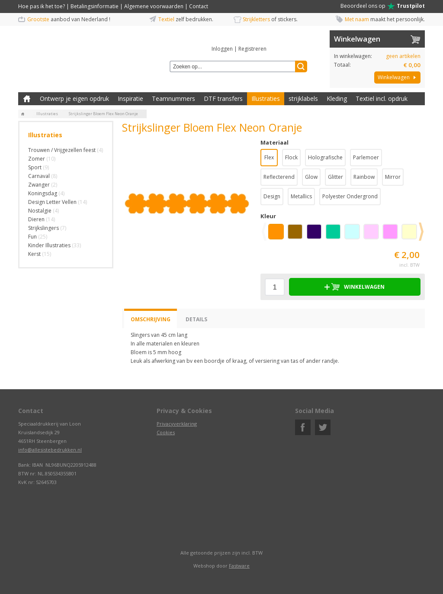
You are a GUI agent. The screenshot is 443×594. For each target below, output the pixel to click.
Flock (291, 157)
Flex (269, 157)
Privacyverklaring (177, 423)
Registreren (252, 48)
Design (271, 196)
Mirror (393, 177)
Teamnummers (173, 98)
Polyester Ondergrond (350, 196)
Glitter (335, 177)
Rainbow (364, 177)
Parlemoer (366, 157)
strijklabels (303, 98)
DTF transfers (223, 98)
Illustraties (265, 98)
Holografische (325, 157)
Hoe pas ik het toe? (41, 6)
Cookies (166, 432)
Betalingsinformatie (95, 6)
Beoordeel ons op (382, 6)
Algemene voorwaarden (153, 6)
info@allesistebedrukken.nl (50, 449)
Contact (198, 6)
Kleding (337, 98)
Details (196, 319)
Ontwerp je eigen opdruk (74, 98)
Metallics (301, 196)
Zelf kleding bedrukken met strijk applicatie (26, 98)
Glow (311, 177)
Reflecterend (279, 177)
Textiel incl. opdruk (382, 98)
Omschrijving (150, 319)
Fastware (239, 565)
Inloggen (222, 48)
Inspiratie (130, 98)
